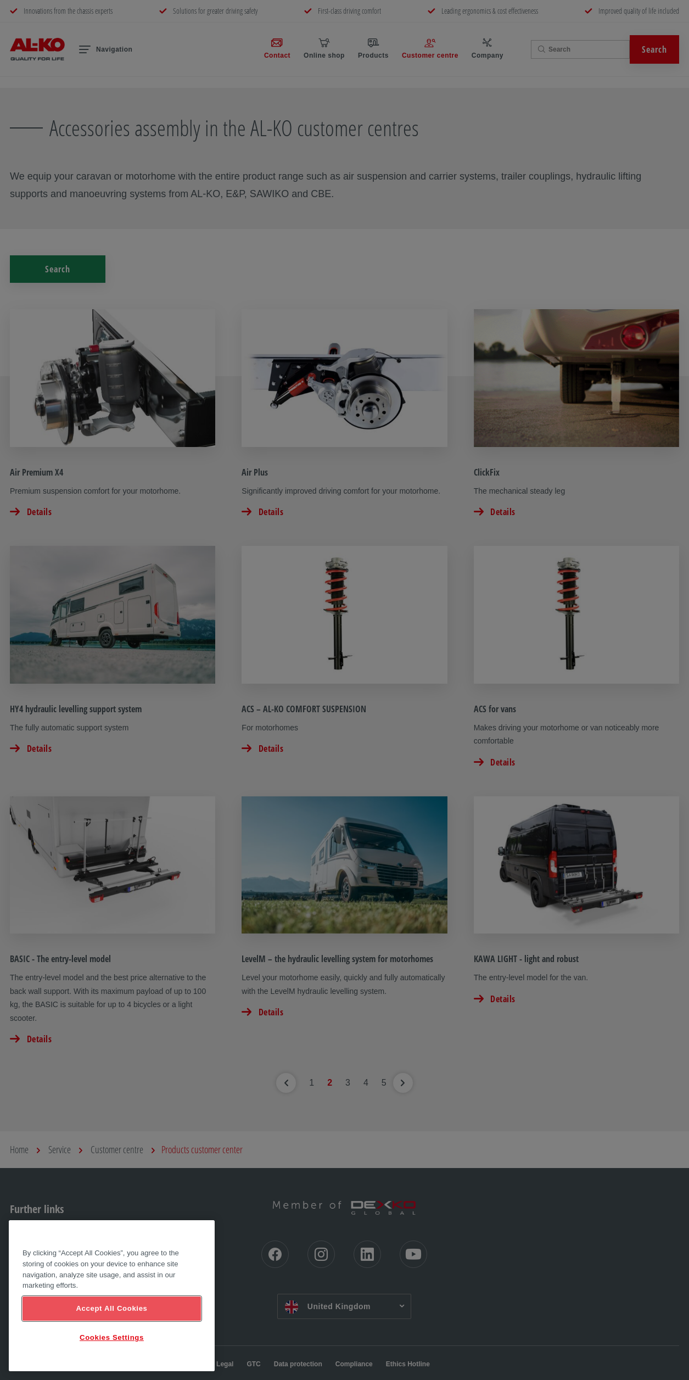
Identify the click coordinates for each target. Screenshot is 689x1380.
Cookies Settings (112, 1337)
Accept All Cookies (111, 1308)
